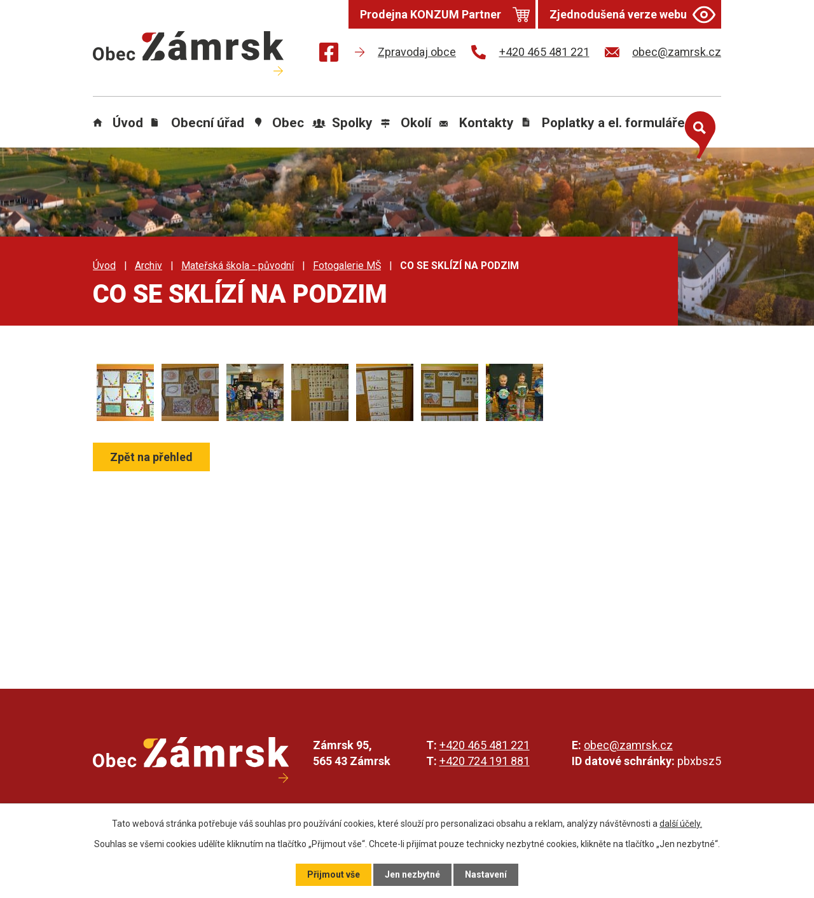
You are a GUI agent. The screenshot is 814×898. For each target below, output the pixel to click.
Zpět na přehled (151, 457)
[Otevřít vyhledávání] (697, 132)
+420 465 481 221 (484, 745)
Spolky (352, 122)
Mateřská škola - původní (237, 265)
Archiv (148, 265)
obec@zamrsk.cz (628, 745)
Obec (288, 122)
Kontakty (486, 122)
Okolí (416, 122)
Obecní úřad (207, 122)
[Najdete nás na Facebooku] (328, 54)
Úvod (128, 122)
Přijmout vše (333, 874)
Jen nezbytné (412, 874)
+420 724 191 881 (484, 761)
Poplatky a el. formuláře (613, 122)
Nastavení (486, 874)
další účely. (680, 824)
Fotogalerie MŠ (347, 265)
